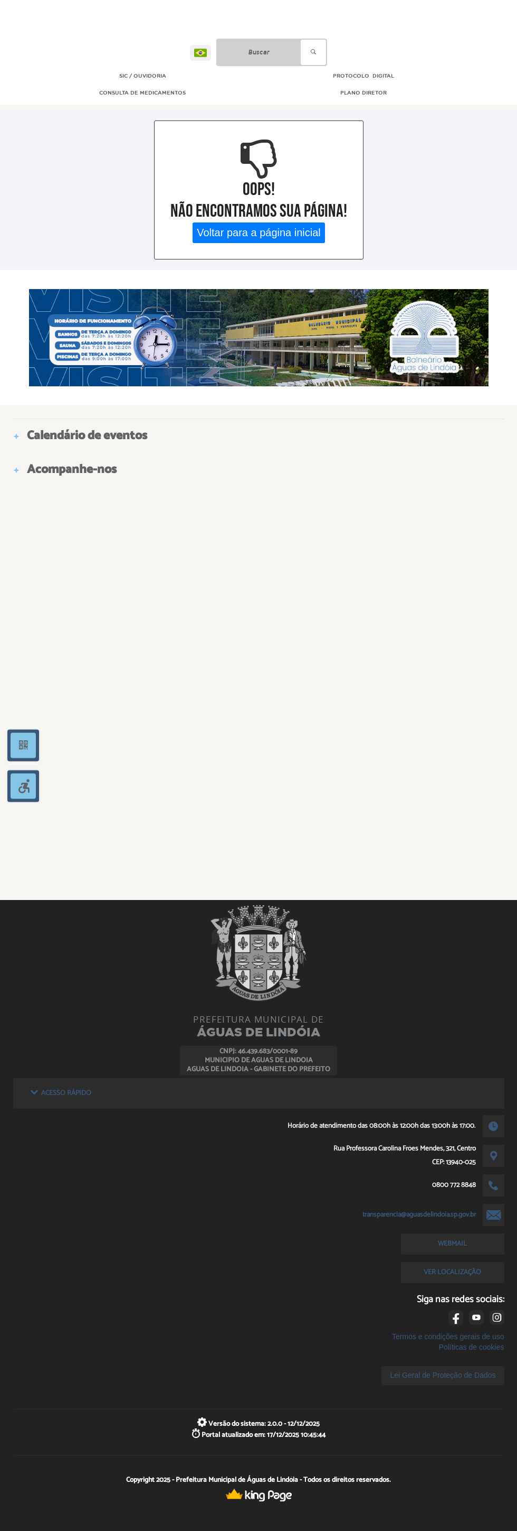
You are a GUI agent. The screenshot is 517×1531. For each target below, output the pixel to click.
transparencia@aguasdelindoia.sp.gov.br (419, 1214)
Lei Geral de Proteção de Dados (442, 1375)
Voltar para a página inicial (259, 232)
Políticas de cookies (471, 1347)
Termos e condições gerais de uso (448, 1336)
